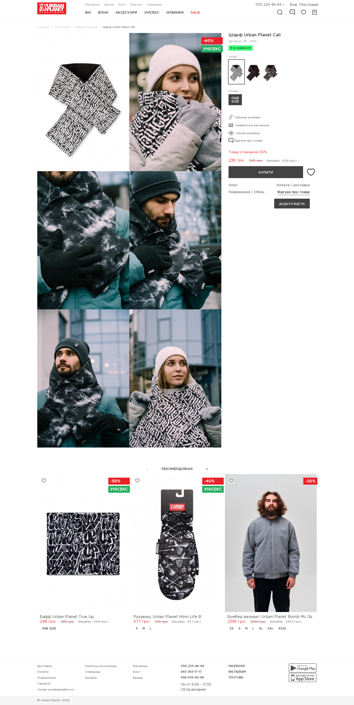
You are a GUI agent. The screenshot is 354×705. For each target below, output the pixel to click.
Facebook (237, 666)
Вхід (293, 4)
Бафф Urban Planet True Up (67, 617)
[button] (207, 469)
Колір (233, 56)
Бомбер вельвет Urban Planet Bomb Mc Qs (269, 617)
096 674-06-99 (192, 677)
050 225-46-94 (268, 4)
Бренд (109, 4)
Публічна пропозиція (100, 666)
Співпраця (154, 4)
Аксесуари (126, 12)
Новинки (175, 12)
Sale (195, 12)
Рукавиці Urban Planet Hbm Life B (167, 617)
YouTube (236, 677)
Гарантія (43, 683)
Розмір (234, 91)
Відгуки (136, 4)
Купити (266, 172)
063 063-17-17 (191, 672)
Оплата (43, 672)
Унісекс (151, 12)
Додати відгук (292, 204)
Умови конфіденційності (55, 689)
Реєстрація (308, 4)
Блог (122, 4)
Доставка (44, 666)
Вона (103, 12)
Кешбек (91, 678)
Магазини (92, 4)
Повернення (46, 678)
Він (88, 12)
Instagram (237, 672)
